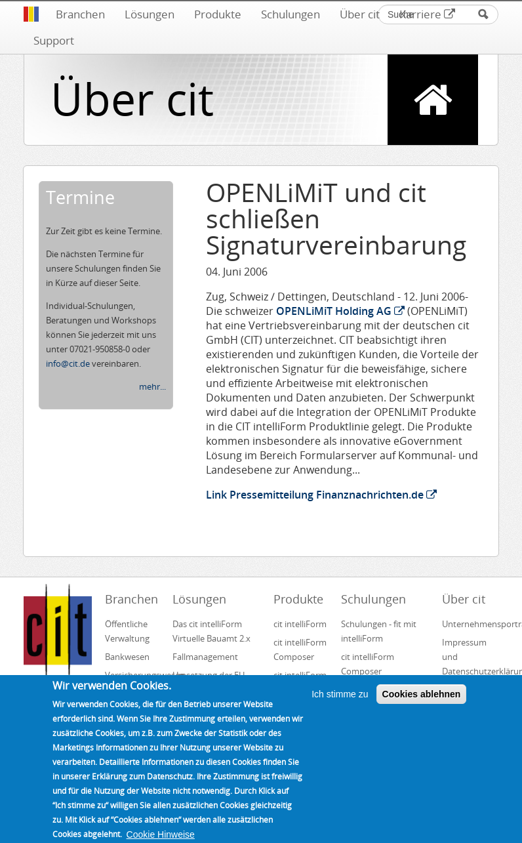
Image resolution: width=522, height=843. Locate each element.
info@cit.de (68, 363)
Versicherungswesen (133, 675)
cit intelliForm (300, 624)
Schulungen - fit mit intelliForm (378, 631)
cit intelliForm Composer (300, 649)
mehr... (152, 386)
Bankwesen (127, 657)
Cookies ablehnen (421, 709)
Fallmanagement (205, 657)
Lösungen (149, 14)
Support (53, 40)
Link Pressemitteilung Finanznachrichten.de (321, 494)
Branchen (80, 14)
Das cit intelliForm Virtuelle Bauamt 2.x (211, 631)
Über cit (360, 14)
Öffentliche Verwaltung (127, 631)
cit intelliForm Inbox (300, 682)
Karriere (427, 14)
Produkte (217, 14)
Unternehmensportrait (470, 624)
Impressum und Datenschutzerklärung (470, 656)
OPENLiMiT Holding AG (340, 311)
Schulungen (290, 14)
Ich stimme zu (339, 709)
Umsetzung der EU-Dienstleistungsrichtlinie (217, 682)
